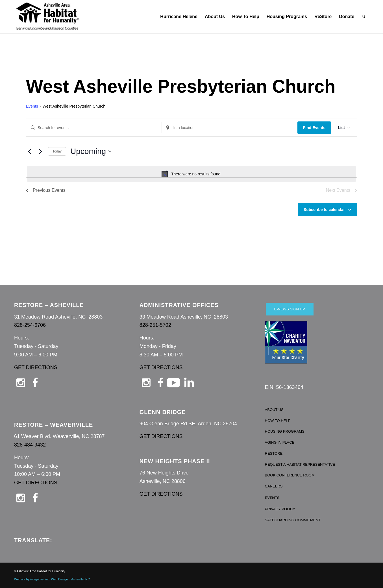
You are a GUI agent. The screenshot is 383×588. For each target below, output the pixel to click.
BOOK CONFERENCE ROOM (290, 475)
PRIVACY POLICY (280, 509)
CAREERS (274, 486)
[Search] (363, 16)
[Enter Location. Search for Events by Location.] (229, 128)
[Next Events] (40, 151)
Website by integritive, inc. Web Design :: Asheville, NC (52, 579)
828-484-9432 (30, 445)
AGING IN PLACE (280, 442)
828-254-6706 (30, 325)
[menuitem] (178, 16)
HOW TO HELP (278, 421)
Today (57, 151)
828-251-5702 (155, 325)
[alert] (191, 174)
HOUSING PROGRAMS (284, 431)
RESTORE (274, 453)
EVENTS (272, 498)
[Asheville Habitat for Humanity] (47, 16)
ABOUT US (274, 410)
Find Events (314, 127)
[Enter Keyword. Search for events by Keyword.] (94, 128)
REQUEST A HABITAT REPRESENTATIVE (300, 464)
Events (32, 106)
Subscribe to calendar (324, 209)
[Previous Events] (29, 151)
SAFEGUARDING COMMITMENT (293, 520)
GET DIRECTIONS (35, 367)
